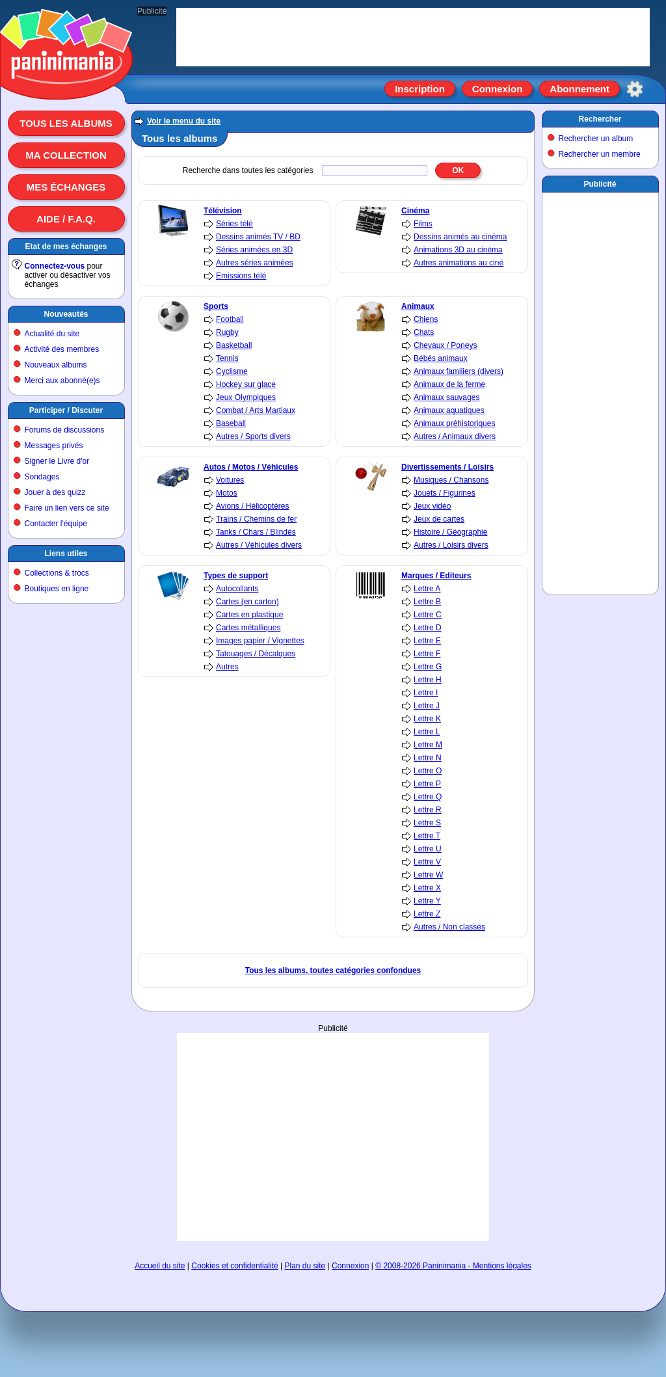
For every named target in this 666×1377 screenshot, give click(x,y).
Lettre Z (427, 913)
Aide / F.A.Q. (66, 218)
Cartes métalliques (248, 627)
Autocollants (237, 588)
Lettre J (427, 705)
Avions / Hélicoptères (252, 506)
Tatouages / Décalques (255, 653)
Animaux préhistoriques (454, 423)
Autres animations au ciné (458, 262)
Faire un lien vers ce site (67, 508)
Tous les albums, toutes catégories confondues (333, 970)
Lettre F (427, 653)
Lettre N (428, 757)
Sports (216, 306)
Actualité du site (52, 333)
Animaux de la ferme (449, 384)
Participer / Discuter (66, 410)
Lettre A (427, 588)
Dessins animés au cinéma (460, 236)
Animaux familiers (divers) (458, 371)
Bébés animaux (441, 358)
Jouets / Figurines (444, 493)
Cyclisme (232, 371)
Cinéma (415, 210)
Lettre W (428, 874)
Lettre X (427, 887)
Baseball (231, 423)
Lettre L (427, 731)
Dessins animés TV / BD (258, 236)
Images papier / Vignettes (260, 640)
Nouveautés (66, 314)
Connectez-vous (55, 266)
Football (230, 319)
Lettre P (427, 783)
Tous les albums (66, 123)
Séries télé (234, 223)
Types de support (236, 575)
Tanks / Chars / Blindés (256, 532)
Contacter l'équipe (56, 523)
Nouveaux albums (56, 364)
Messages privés (54, 445)
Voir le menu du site (183, 121)
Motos (226, 493)
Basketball (234, 345)
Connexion (497, 88)
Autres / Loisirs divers (451, 545)
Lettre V (427, 861)
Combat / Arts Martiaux (255, 410)
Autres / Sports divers (253, 436)
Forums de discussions (65, 429)
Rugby (227, 332)
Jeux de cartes (439, 519)
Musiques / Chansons (451, 480)
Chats (424, 332)
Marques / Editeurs (436, 575)
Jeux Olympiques (246, 397)
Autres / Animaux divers (455, 436)
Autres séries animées (254, 262)
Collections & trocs (57, 573)
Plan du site (305, 1265)
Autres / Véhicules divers (259, 545)
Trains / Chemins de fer (256, 519)
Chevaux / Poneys (445, 345)
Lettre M (428, 744)
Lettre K (427, 718)
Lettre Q (428, 796)
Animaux (417, 306)
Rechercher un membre (600, 154)
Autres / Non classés (449, 926)
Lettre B (427, 601)
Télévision (223, 210)
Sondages (42, 476)
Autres (227, 666)
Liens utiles (65, 553)
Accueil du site (160, 1265)
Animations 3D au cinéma (458, 249)
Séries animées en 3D (254, 249)
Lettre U (428, 848)
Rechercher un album (596, 138)
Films (423, 223)
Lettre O (428, 770)
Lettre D (428, 627)
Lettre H (428, 679)
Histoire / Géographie (450, 532)
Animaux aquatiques (449, 410)
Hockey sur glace (246, 384)
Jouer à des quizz (55, 492)
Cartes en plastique (249, 614)
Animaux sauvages (446, 397)
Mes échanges (66, 187)
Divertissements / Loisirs (447, 467)
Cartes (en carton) (247, 601)
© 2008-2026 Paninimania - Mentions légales (453, 1265)
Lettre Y (427, 900)
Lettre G (428, 666)
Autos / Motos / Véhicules (251, 467)
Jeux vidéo (432, 506)
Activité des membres (62, 349)
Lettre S (427, 822)
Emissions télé (241, 275)
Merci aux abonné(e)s (62, 380)
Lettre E (427, 640)
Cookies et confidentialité (234, 1265)
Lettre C (428, 614)
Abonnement (579, 88)
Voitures (230, 480)
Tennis (227, 358)
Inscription (420, 88)
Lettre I (426, 692)
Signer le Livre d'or (57, 461)
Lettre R (428, 809)
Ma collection (65, 155)
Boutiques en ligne (57, 588)
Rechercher (599, 119)
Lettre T (427, 835)
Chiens (426, 319)
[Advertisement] (333, 1137)
